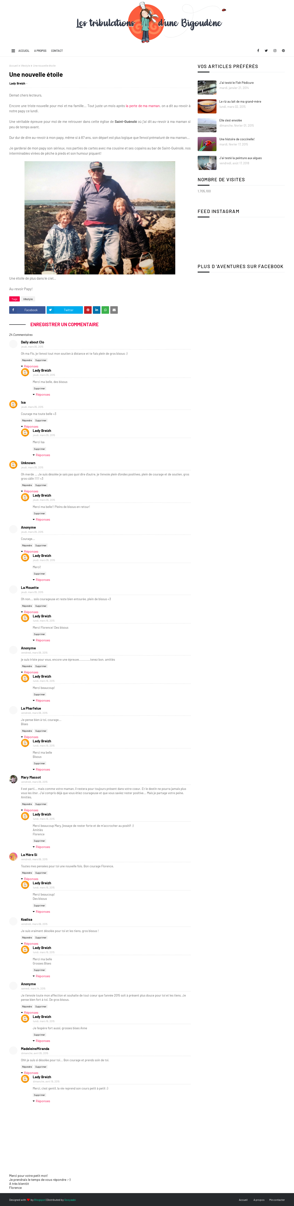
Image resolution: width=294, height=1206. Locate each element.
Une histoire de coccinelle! (237, 139)
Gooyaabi (70, 1199)
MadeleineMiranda (35, 1048)
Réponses (31, 366)
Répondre (27, 360)
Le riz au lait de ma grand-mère (240, 101)
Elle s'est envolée (230, 120)
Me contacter (277, 1199)
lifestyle (25, 65)
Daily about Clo (32, 342)
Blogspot (39, 1199)
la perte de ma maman (143, 106)
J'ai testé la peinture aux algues (240, 158)
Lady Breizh (17, 83)
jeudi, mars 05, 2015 (32, 346)
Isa (23, 402)
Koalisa (26, 919)
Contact (57, 50)
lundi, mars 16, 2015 (44, 620)
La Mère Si (29, 854)
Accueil (23, 50)
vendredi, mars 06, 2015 (34, 652)
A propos (40, 50)
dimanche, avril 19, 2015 (46, 1081)
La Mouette (30, 587)
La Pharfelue (31, 708)
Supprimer (40, 360)
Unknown (28, 463)
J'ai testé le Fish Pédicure (236, 82)
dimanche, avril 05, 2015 (34, 1053)
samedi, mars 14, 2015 (33, 988)
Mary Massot (31, 777)
